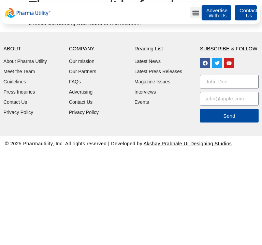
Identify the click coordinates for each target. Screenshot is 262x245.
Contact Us (248, 12)
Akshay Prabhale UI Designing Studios (188, 143)
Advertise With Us (217, 12)
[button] (196, 12)
